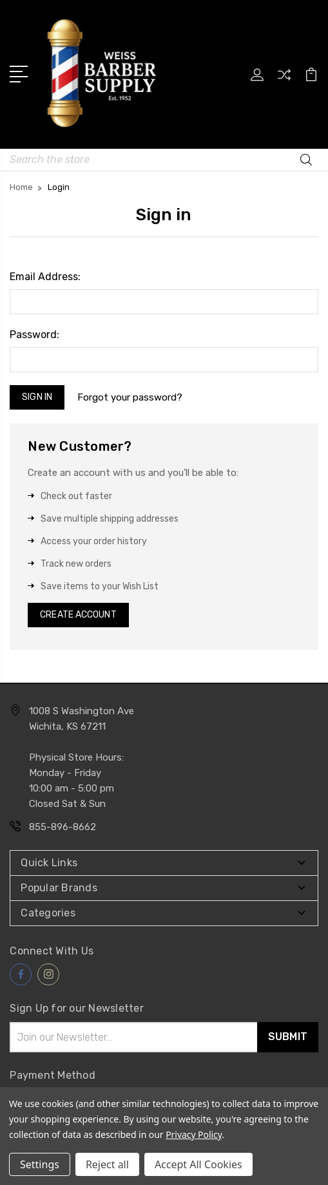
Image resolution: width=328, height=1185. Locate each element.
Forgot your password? (129, 397)
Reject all (107, 1164)
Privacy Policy (194, 1134)
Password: (34, 334)
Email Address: (45, 276)
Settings (39, 1164)
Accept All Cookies (198, 1164)
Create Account (78, 614)
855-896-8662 (62, 827)
